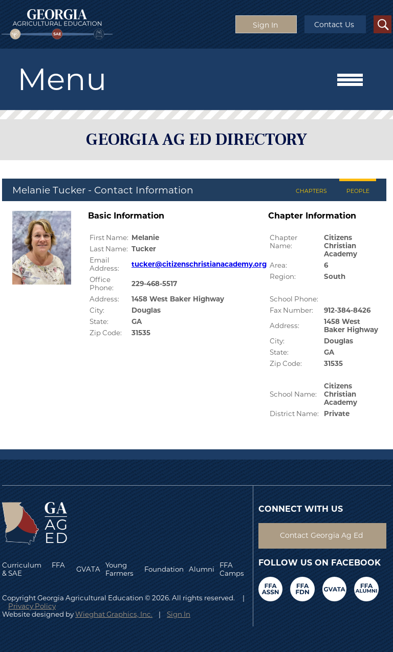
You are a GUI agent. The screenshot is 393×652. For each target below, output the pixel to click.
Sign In (178, 614)
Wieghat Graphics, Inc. (113, 614)
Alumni (201, 569)
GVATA (88, 569)
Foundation (164, 569)
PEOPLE (357, 191)
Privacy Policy (32, 606)
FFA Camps (232, 569)
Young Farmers (119, 569)
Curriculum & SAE (21, 569)
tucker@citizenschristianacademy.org (199, 264)
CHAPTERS (311, 191)
